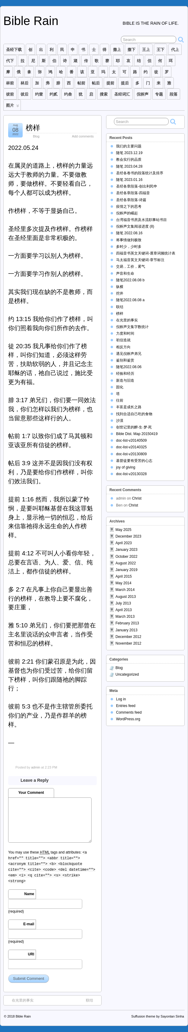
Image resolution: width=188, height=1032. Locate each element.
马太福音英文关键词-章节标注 (140, 260)
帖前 (81, 83)
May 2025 (123, 530)
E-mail (28, 924)
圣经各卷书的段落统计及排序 (139, 173)
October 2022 (126, 556)
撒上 (117, 49)
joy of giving (125, 467)
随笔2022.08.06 (128, 367)
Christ (136, 498)
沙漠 (119, 420)
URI (31, 954)
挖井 (119, 293)
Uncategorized (127, 674)
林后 (24, 83)
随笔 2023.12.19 (129, 153)
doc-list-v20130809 (131, 454)
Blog (36, 136)
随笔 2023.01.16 (129, 180)
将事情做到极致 (128, 240)
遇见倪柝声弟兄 (128, 354)
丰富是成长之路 (128, 407)
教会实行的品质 (128, 159)
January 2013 (126, 630)
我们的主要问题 (128, 146)
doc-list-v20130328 (131, 474)
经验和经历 (125, 373)
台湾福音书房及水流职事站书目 (141, 220)
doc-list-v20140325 (131, 447)
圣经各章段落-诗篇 (131, 200)
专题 (159, 94)
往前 (119, 400)
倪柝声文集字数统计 (132, 327)
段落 (173, 94)
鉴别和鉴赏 (125, 360)
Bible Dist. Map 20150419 (136, 434)
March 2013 (125, 616)
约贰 (53, 94)
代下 (10, 60)
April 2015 (123, 576)
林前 (10, 83)
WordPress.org (128, 719)
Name (29, 894)
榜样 (33, 128)
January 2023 (126, 550)
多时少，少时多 (128, 247)
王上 (146, 49)
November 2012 (128, 643)
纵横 (119, 287)
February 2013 (127, 623)
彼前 (10, 94)
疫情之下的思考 (128, 206)
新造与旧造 (125, 380)
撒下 (131, 49)
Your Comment (31, 793)
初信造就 (123, 340)
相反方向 (123, 347)
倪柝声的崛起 (127, 213)
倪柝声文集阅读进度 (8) (135, 226)
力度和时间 (125, 333)
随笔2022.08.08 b (130, 280)
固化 (119, 387)
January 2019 (126, 570)
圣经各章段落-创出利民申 (136, 186)
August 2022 (125, 563)
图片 (12, 106)
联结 (92, 1000)
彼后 (24, 94)
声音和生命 (125, 273)
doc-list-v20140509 (131, 440)
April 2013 (123, 610)
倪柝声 (142, 94)
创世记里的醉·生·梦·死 (134, 427)
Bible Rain (30, 20)
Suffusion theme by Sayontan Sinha (157, 1016)
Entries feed (125, 706)
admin (35, 767)
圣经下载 (14, 49)
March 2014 (125, 590)
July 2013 (123, 603)
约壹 (39, 94)
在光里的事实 (20, 1000)
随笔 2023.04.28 (129, 166)
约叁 (68, 94)
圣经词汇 (122, 94)
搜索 (104, 94)
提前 (110, 83)
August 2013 (125, 597)
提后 (125, 83)
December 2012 (128, 637)
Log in (121, 699)
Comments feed (129, 712)
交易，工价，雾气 (130, 266)
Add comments (83, 136)
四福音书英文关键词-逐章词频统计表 (145, 253)
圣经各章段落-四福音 (133, 193)
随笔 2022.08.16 (129, 233)
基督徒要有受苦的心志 (134, 461)
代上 (175, 49)
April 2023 (123, 543)
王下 (160, 49)
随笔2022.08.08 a (130, 300)
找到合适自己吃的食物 (134, 414)
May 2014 (123, 583)
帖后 (96, 83)
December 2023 (128, 536)
